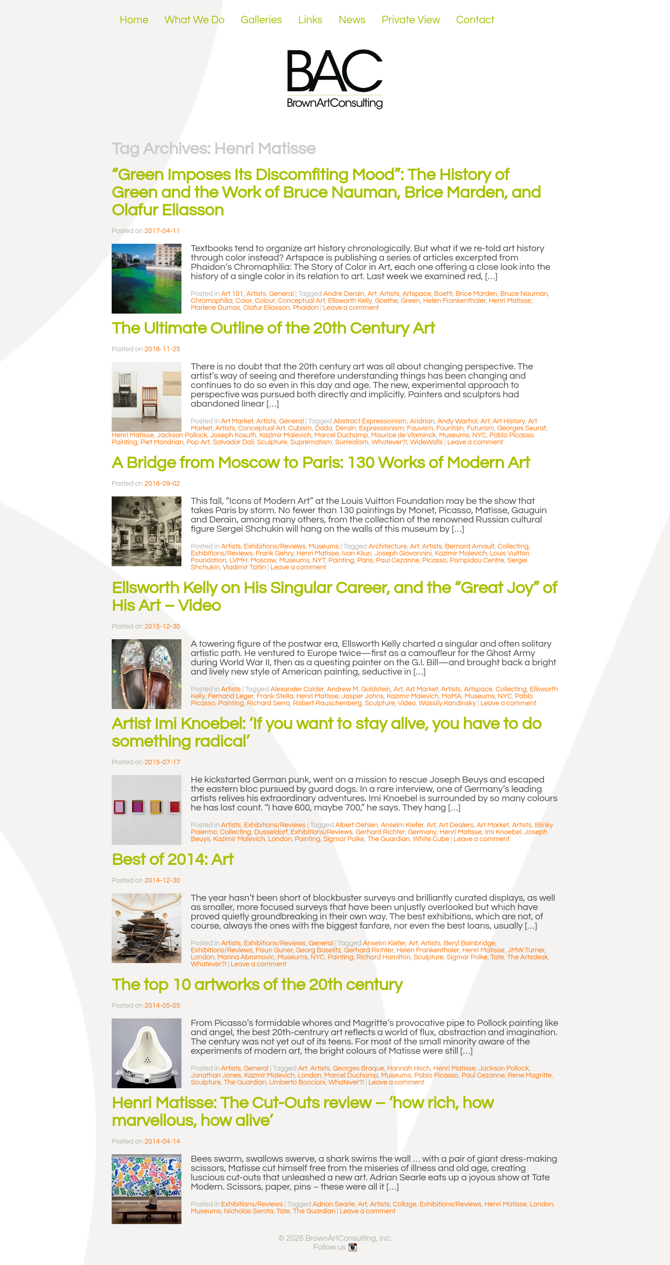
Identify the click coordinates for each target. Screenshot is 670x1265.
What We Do (195, 20)
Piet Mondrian (162, 442)
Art (372, 293)
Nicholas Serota (248, 1211)
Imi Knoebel (503, 832)
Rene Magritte (529, 1075)
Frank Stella (274, 696)
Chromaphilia (212, 300)
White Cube (431, 839)
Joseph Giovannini (403, 553)
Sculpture (272, 442)
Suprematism (311, 442)
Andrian (422, 421)
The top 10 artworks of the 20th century (257, 985)
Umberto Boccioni (297, 1082)
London (280, 839)
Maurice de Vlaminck (403, 435)
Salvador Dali (233, 442)
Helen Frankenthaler (454, 300)
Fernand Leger (231, 696)
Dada (323, 428)
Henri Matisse (510, 300)
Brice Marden (476, 293)
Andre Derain (343, 293)
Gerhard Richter (380, 832)
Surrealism (351, 442)
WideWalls (426, 442)
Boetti (443, 293)
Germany (422, 832)
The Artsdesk (527, 957)
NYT (318, 560)
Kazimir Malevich (285, 435)
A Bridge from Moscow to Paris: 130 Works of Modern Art (321, 463)
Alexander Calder (297, 689)
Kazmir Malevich (269, 1075)
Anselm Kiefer (402, 825)
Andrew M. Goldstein (359, 689)
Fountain (450, 428)
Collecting (513, 546)
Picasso (434, 560)
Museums (454, 435)
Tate (497, 957)
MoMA (452, 696)
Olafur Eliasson (266, 307)
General (281, 293)
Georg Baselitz (318, 950)
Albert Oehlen (356, 825)
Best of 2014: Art (173, 860)
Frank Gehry (275, 553)
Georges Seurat (521, 428)
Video (406, 703)
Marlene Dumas (215, 307)
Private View (411, 20)
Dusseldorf (271, 832)
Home (134, 20)
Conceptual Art (301, 300)
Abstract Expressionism (370, 421)
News (352, 20)
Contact (475, 20)
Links (310, 20)
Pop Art (198, 442)
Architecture (387, 546)
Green (410, 300)
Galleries (261, 20)
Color (243, 300)
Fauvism (420, 428)
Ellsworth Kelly (350, 300)
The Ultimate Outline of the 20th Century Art (273, 328)
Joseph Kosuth (233, 435)
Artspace (416, 293)
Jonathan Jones (216, 1075)
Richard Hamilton (383, 957)
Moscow (263, 560)
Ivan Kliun (357, 553)
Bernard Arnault (470, 546)
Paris (365, 560)
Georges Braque (358, 1068)
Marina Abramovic (246, 957)
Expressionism (381, 428)
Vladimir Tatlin (244, 567)
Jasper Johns (362, 696)
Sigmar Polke (343, 839)
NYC (479, 435)
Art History (509, 421)
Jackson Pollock (182, 435)
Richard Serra (268, 703)
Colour (265, 300)
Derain (345, 428)
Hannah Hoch (408, 1068)
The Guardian (389, 839)
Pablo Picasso (511, 435)
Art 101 (232, 293)
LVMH (238, 560)
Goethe (386, 300)
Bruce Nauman (524, 293)
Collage (404, 1204)
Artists (256, 293)
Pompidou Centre (477, 560)
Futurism (480, 428)
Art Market (237, 421)
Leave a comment (351, 307)
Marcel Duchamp (341, 435)
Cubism (300, 428)
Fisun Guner (274, 950)
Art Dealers (456, 825)
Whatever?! (389, 442)
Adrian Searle (334, 1204)
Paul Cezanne (397, 560)
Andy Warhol (457, 421)
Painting (124, 442)
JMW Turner (526, 950)
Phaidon (306, 307)
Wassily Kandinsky (447, 703)
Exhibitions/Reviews (275, 546)
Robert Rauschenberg (327, 703)
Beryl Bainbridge (469, 943)
